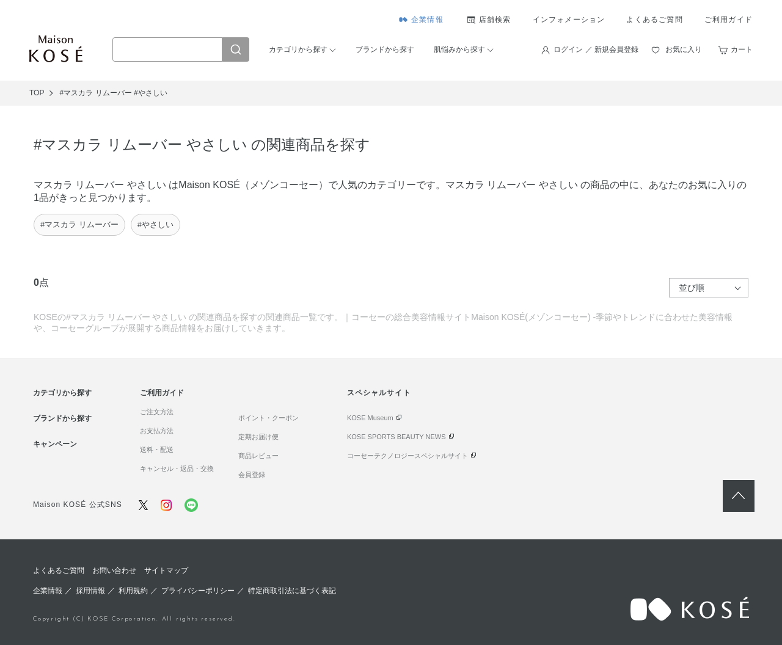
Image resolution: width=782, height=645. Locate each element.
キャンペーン (55, 444)
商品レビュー (258, 455)
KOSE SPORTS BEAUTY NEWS (396, 436)
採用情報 (90, 590)
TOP (36, 93)
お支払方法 (157, 430)
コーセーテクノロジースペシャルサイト (407, 455)
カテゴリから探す (298, 49)
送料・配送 (157, 449)
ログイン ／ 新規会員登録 (596, 49)
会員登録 (251, 474)
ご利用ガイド (728, 19)
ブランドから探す (385, 49)
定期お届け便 (258, 436)
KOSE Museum (370, 417)
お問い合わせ (114, 570)
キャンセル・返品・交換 (177, 468)
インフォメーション (569, 19)
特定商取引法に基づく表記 (292, 590)
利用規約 (133, 590)
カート (742, 49)
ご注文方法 (157, 411)
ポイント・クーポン (268, 417)
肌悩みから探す (459, 49)
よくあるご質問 (654, 19)
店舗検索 (495, 19)
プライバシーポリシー (198, 590)
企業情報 (427, 19)
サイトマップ (166, 570)
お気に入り (683, 49)
